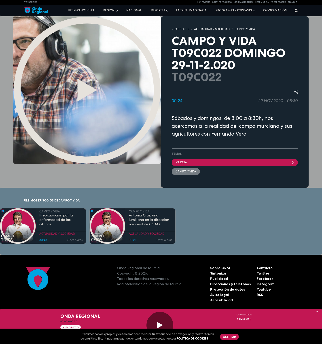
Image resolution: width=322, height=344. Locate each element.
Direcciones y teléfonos (230, 284)
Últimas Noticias (244, 2)
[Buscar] (295, 10)
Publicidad (219, 278)
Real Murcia (262, 2)
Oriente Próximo (222, 2)
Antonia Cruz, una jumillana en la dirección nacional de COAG (149, 220)
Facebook (265, 278)
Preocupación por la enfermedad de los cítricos (56, 220)
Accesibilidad (221, 300)
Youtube (264, 289)
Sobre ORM (220, 268)
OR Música (244, 319)
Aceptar (229, 337)
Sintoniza (218, 273)
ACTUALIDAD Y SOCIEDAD (212, 29)
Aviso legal (219, 294)
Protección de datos (227, 289)
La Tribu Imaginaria (191, 10)
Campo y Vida (186, 171)
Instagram (265, 284)
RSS (260, 294)
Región (108, 10)
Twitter (263, 273)
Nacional (134, 10)
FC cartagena (278, 2)
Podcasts (181, 29)
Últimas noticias (81, 10)
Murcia (235, 162)
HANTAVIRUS (203, 2)
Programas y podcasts (234, 10)
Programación (275, 10)
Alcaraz (292, 2)
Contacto (265, 268)
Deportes (158, 10)
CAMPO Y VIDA (245, 29)
